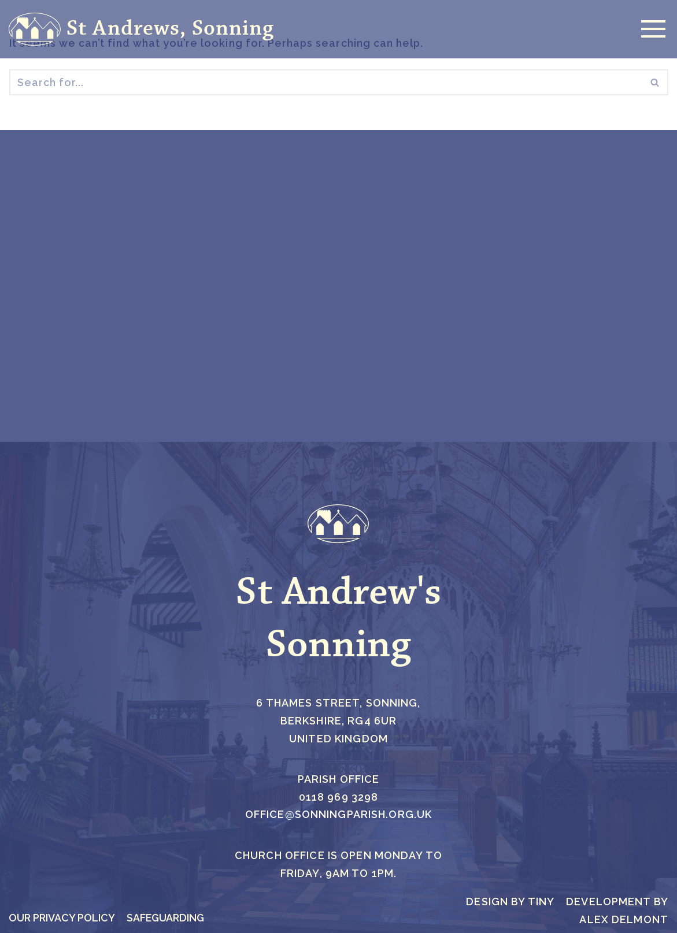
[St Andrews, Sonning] (141, 29)
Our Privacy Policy (62, 918)
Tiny (541, 901)
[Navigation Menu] (650, 28)
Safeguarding (168, 918)
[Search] (325, 83)
